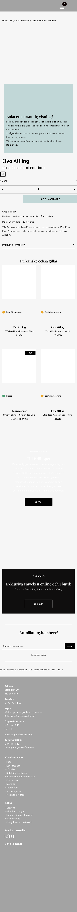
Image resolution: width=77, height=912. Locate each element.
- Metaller (10, 784)
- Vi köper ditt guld (15, 794)
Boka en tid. (12, 145)
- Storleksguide (13, 791)
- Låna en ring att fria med (19, 815)
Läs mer (38, 603)
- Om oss (10, 807)
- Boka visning (12, 818)
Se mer (38, 501)
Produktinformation (13, 244)
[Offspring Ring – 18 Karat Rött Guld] (34, 395)
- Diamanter (11, 780)
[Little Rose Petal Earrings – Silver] (73, 395)
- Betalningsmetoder (16, 773)
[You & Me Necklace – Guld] (73, 311)
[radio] (3, 174)
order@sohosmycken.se (29, 712)
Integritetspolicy (38, 655)
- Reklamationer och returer (20, 776)
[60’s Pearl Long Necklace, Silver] (34, 311)
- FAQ (8, 762)
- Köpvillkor (10, 769)
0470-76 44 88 (13, 702)
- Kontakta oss (12, 765)
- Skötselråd (11, 787)
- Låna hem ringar (15, 811)
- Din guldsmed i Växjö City (19, 822)
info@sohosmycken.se (23, 716)
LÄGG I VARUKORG (50, 199)
